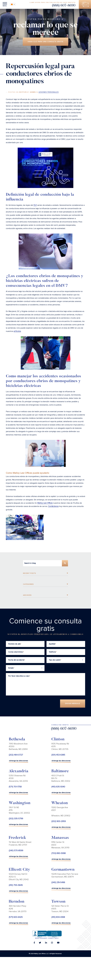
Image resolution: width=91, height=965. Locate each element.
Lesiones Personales (49, 92)
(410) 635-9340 (58, 787)
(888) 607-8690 (63, 5)
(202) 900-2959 (58, 821)
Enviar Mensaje (72, 703)
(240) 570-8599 (16, 850)
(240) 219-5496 (58, 882)
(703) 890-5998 (58, 853)
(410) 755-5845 (16, 885)
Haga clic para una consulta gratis (45, 42)
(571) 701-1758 (15, 787)
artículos (17, 331)
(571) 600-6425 (16, 917)
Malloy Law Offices (45, 503)
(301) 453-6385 (58, 755)
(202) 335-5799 (16, 818)
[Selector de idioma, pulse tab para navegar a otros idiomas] (13, 4)
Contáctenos (53, 506)
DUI (35, 205)
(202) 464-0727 (16, 755)
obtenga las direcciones (18, 761)
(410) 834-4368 (58, 917)
